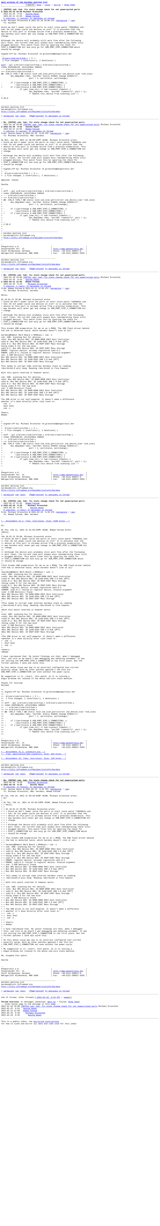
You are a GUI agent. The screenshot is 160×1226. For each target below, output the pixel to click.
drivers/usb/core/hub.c (15, 69)
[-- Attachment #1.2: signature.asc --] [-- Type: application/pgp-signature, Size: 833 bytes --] (33, 900)
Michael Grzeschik (37, 338)
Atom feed (74, 5)
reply (23, 138)
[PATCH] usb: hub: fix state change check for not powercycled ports (61, 148)
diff (3, 77)
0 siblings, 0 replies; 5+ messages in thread (29, 940)
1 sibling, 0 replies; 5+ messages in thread (28, 156)
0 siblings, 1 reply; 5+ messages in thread (28, 608)
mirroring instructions (46, 1220)
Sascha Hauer (32, 16)
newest (67, 1192)
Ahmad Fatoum (32, 18)
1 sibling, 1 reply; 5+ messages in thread (27, 341)
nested (39, 138)
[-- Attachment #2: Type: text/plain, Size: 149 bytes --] (33, 907)
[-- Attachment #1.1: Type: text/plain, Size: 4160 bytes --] (35, 622)
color (52, 5)
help (43, 5)
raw (72, 24)
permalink (62, 24)
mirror (62, 5)
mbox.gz (51, 1197)
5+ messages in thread (57, 138)
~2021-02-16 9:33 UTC (48, 1192)
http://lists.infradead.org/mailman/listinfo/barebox (30, 133)
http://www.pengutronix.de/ (68, 297)
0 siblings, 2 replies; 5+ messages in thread (29, 21)
